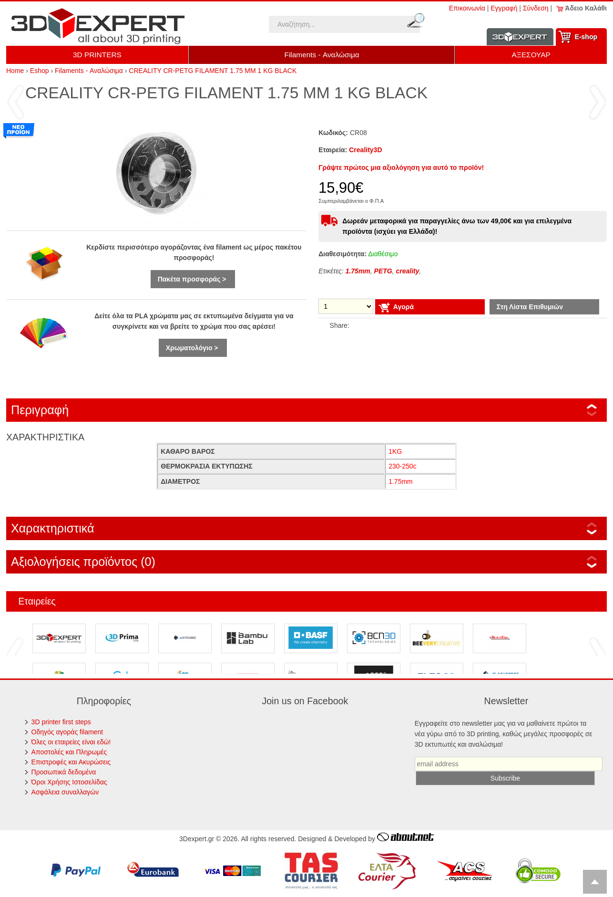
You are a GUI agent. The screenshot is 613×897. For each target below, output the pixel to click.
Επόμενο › (597, 102)
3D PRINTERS (97, 55)
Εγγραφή (503, 8)
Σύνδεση (536, 8)
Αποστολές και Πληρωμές (69, 752)
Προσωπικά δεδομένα (63, 772)
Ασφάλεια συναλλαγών (65, 792)
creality (407, 271)
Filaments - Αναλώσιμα (322, 55)
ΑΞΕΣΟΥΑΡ (531, 55)
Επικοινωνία (467, 8)
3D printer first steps (61, 722)
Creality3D (365, 150)
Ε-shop (586, 37)
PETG (383, 271)
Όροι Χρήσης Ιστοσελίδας (69, 782)
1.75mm (358, 271)
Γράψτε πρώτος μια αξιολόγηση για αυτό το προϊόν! (401, 167)
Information (520, 37)
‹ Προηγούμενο (15, 102)
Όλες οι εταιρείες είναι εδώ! (71, 742)
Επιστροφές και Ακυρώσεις (71, 762)
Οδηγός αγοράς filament (67, 732)
